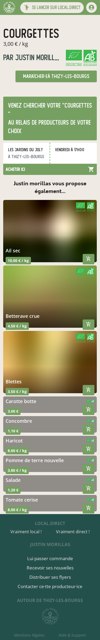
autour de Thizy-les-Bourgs (50, 600)
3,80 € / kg (17, 470)
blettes (14, 381)
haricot (14, 440)
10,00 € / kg (18, 260)
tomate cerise (22, 500)
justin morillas (37, 58)
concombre (19, 421)
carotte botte (21, 401)
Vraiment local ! (26, 532)
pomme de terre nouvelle (35, 460)
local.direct (50, 523)
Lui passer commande (50, 558)
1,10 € (13, 430)
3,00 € (13, 411)
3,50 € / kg (17, 391)
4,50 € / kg (17, 326)
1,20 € (13, 490)
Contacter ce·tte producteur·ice (50, 586)
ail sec (13, 250)
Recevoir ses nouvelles (50, 568)
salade (13, 480)
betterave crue (22, 316)
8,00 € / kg (17, 450)
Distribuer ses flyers (50, 577)
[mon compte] (91, 7)
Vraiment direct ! (73, 532)
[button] (52, 7)
